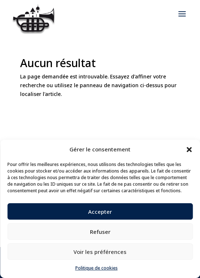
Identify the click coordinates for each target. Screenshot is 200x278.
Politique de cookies (96, 268)
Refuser (100, 231)
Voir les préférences (100, 251)
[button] (189, 149)
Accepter (100, 211)
